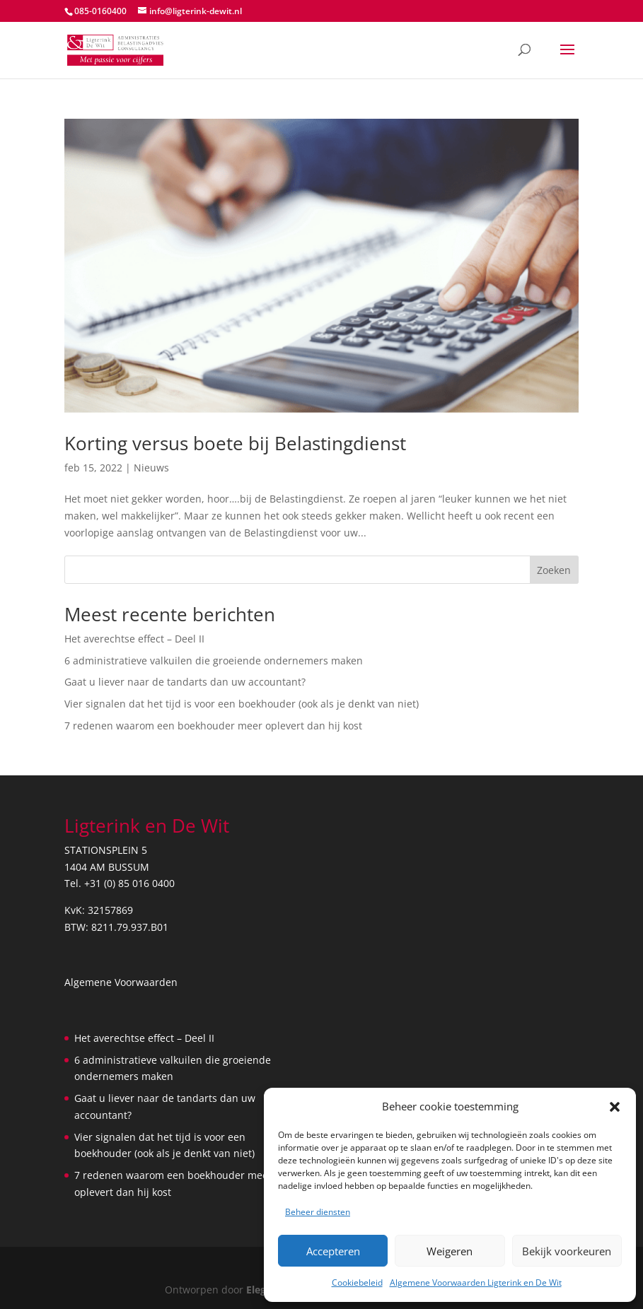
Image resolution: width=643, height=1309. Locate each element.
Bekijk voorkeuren (566, 1251)
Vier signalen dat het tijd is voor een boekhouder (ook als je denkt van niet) (241, 703)
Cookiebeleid (357, 1282)
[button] (615, 1107)
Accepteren (333, 1251)
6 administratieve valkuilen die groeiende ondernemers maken (213, 660)
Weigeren (450, 1251)
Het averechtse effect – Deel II (134, 638)
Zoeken (554, 570)
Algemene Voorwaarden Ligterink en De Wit (476, 1282)
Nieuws (151, 467)
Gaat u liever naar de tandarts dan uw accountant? (185, 681)
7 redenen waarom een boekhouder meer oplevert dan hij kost (213, 725)
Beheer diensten (317, 1212)
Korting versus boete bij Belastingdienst (235, 443)
